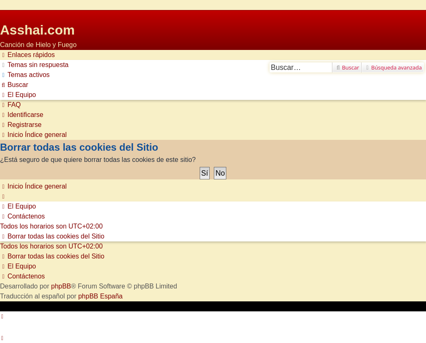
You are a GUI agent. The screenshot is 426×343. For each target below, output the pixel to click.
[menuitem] (34, 65)
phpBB (61, 286)
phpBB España (100, 296)
